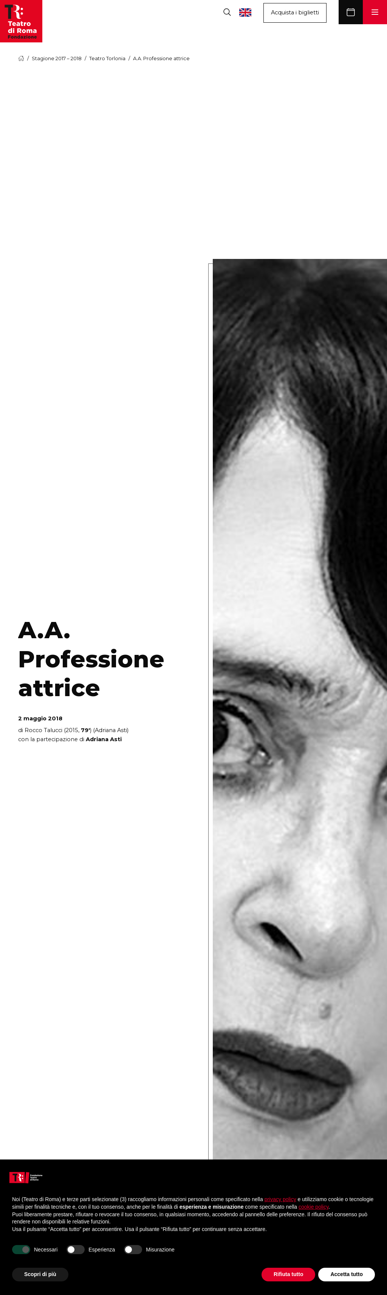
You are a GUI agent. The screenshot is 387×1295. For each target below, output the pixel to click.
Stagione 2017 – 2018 (57, 58)
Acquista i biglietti (295, 12)
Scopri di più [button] (40, 1274)
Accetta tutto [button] (346, 1274)
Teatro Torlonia (107, 58)
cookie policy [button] (313, 1207)
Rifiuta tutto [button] (288, 1274)
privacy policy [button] (280, 1199)
